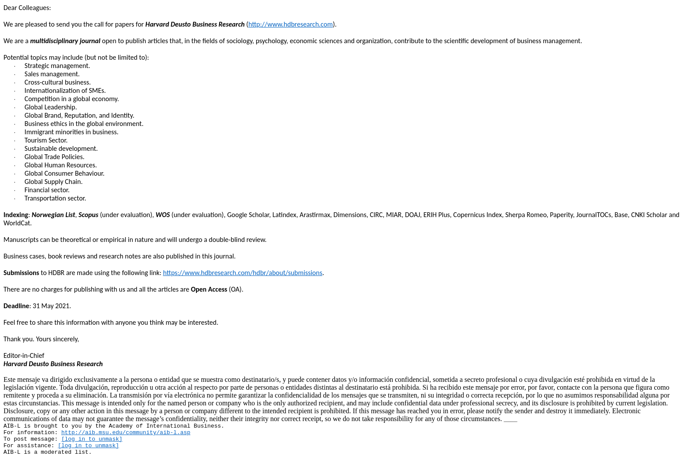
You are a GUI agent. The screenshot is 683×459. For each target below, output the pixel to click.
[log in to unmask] (91, 439)
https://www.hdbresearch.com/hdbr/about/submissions (242, 273)
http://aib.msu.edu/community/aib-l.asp (125, 432)
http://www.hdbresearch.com (290, 24)
